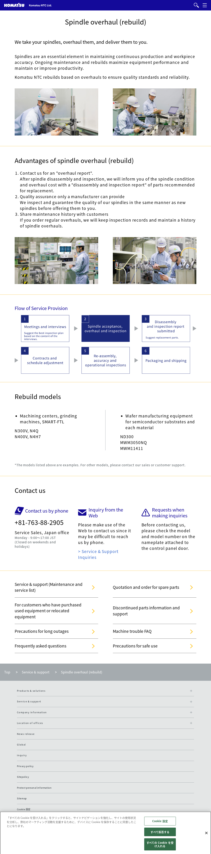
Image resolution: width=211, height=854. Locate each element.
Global (21, 744)
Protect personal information (34, 787)
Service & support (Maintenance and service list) (48, 587)
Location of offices (30, 723)
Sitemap (22, 798)
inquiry (22, 755)
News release (26, 734)
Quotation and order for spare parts (146, 587)
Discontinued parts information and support (146, 611)
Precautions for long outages (42, 631)
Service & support (35, 671)
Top (7, 671)
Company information (32, 712)
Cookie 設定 (24, 809)
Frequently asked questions (40, 646)
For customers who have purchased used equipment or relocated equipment (48, 611)
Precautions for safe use (135, 646)
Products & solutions (31, 691)
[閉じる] (206, 834)
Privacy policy (25, 766)
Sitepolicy (23, 777)
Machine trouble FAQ (132, 631)
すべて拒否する (160, 834)
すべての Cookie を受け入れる (160, 846)
